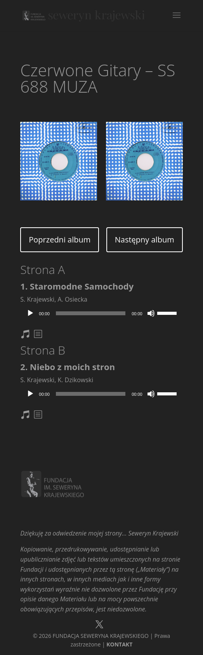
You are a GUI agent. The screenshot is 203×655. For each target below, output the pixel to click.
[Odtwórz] (30, 313)
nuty (30, 335)
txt (39, 335)
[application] (101, 313)
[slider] (90, 313)
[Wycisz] (151, 313)
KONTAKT (119, 644)
